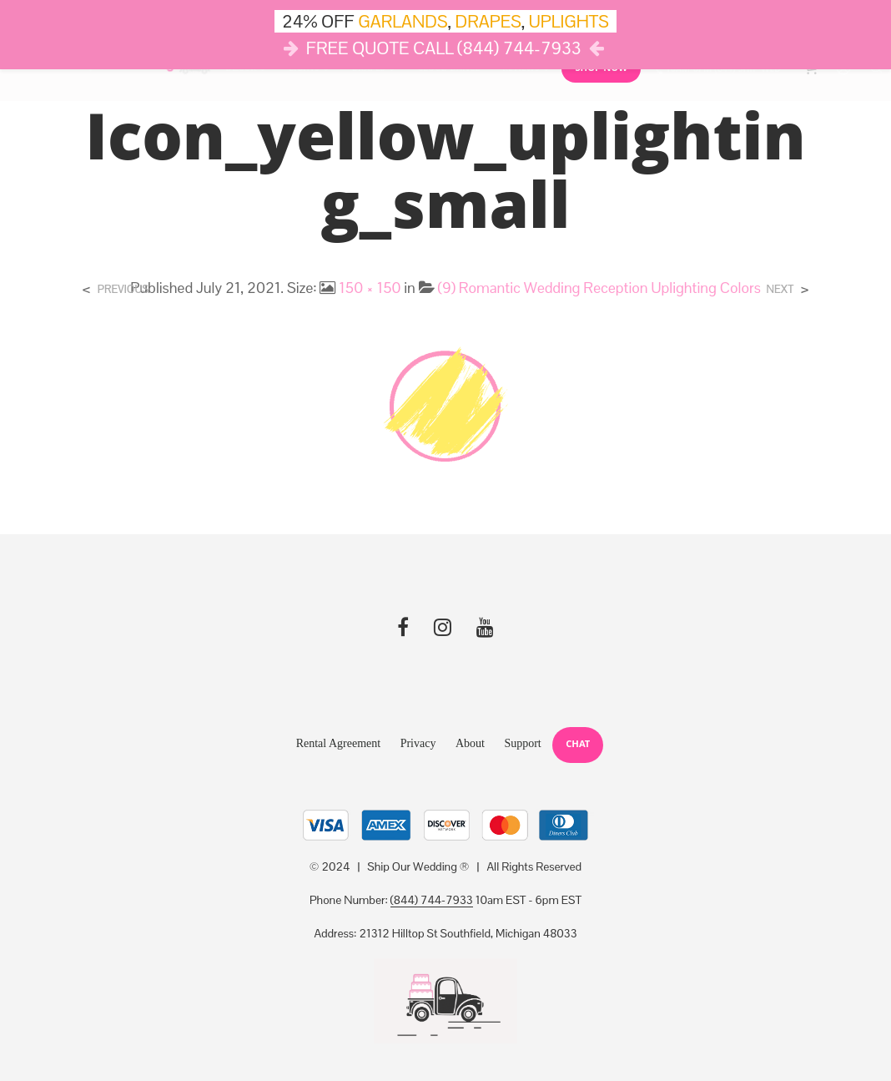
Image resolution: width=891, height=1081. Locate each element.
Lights (304, 71)
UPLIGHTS (569, 21)
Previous (123, 289)
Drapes (368, 71)
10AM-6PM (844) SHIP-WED (723, 72)
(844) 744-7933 (431, 900)
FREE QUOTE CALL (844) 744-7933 (443, 48)
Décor (241, 71)
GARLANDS (402, 21)
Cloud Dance (448, 71)
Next (780, 289)
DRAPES (488, 21)
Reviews (521, 71)
